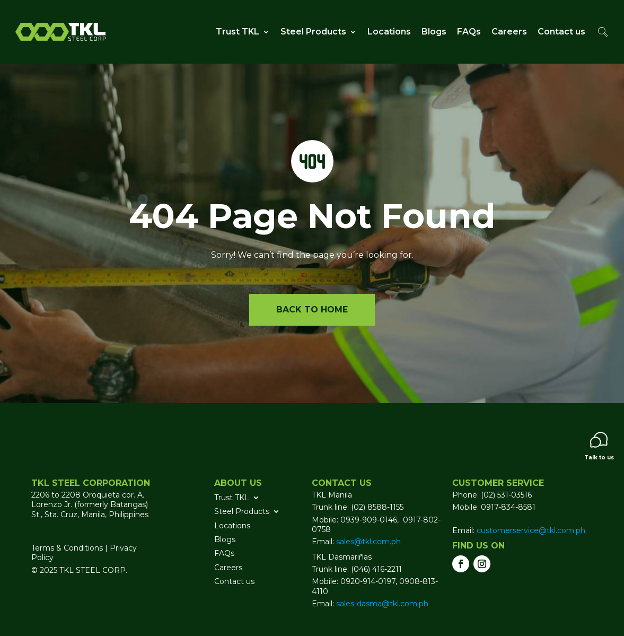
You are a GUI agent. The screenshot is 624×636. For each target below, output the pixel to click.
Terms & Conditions (67, 548)
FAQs (469, 32)
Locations (389, 32)
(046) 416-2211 (376, 569)
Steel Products (313, 32)
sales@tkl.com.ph (368, 541)
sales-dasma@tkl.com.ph (382, 603)
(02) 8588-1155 (377, 507)
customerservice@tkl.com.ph (529, 530)
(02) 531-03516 (506, 495)
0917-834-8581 (508, 507)
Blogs (433, 32)
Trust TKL (237, 32)
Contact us (561, 32)
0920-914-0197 (368, 581)
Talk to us (599, 446)
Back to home (312, 309)
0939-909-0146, (370, 520)
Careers (509, 32)
